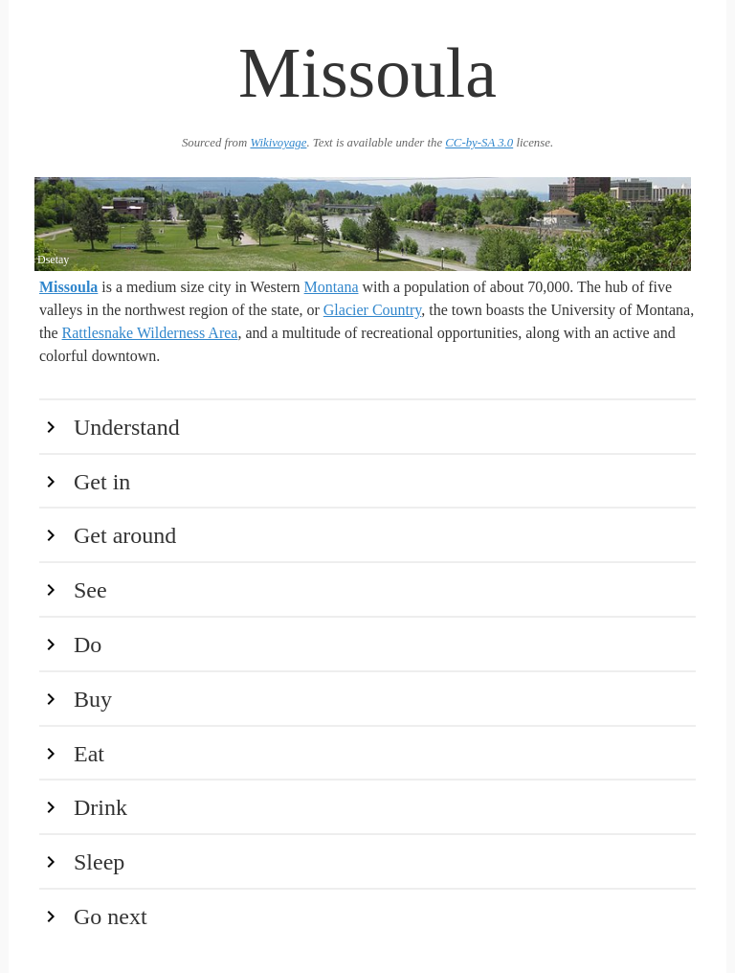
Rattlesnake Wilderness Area (150, 333)
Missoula (68, 287)
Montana (331, 287)
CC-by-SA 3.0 (479, 142)
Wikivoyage (278, 142)
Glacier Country (372, 310)
